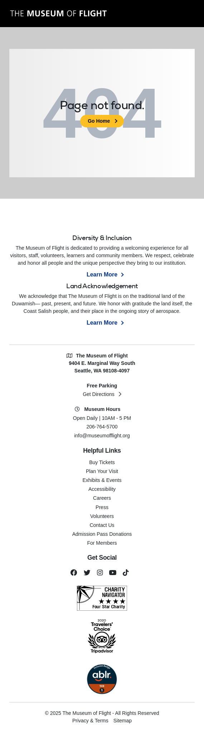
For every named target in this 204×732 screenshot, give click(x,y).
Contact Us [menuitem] (101, 525)
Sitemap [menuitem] (122, 720)
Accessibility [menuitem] (102, 489)
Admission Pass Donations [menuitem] (102, 534)
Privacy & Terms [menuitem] (90, 720)
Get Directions (99, 394)
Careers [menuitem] (102, 498)
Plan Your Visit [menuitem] (102, 471)
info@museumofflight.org (102, 435)
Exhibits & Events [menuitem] (102, 480)
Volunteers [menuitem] (102, 516)
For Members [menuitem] (102, 543)
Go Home (99, 121)
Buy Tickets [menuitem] (102, 462)
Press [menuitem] (102, 507)
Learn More (102, 274)
